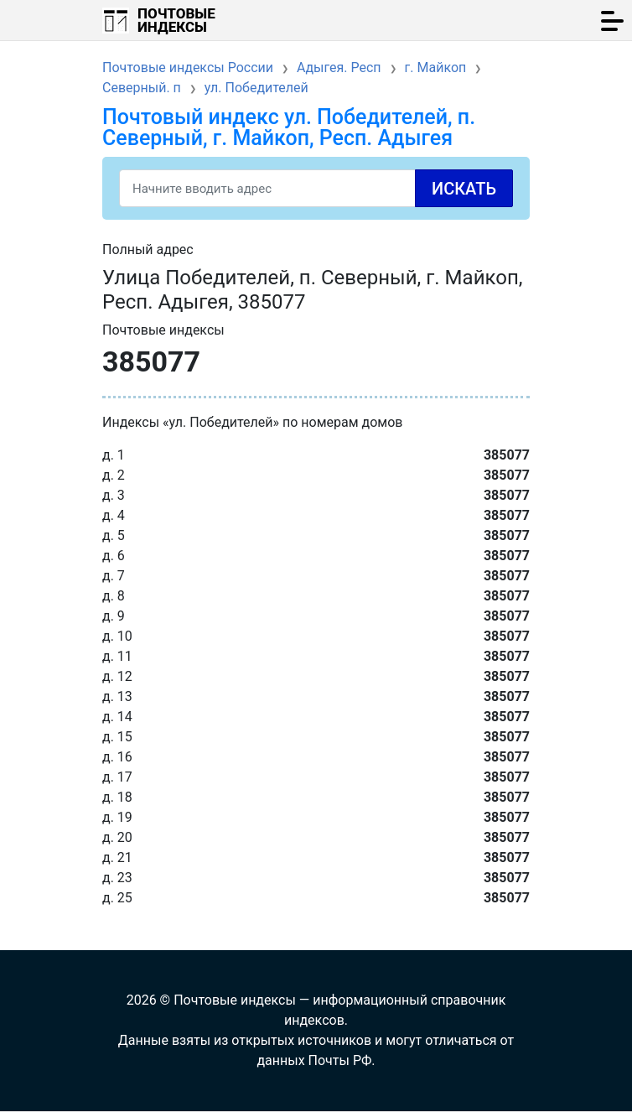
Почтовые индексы (176, 20)
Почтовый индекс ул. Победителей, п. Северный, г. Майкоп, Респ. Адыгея (288, 127)
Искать (464, 189)
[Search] (316, 188)
